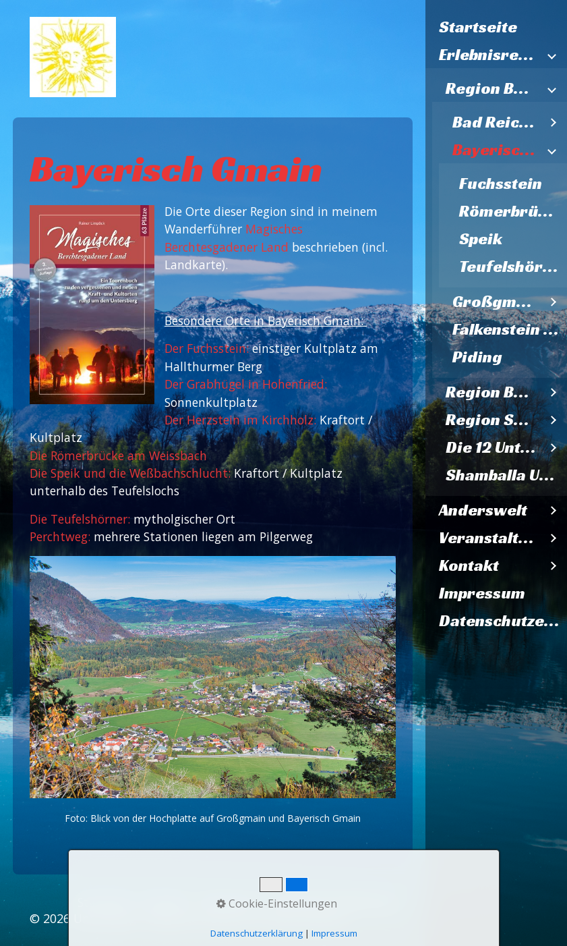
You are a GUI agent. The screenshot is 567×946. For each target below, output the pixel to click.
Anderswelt (483, 510)
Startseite (478, 27)
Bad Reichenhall (496, 122)
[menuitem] (496, 27)
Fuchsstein (500, 183)
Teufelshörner (513, 266)
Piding (477, 357)
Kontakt (469, 565)
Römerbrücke (512, 211)
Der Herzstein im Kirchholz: (240, 420)
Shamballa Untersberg (506, 475)
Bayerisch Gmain (496, 150)
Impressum (482, 593)
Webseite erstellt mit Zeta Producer (246, 918)
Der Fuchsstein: (207, 348)
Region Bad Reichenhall (493, 88)
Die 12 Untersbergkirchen (493, 447)
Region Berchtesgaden (493, 392)
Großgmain (496, 301)
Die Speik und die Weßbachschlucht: (130, 473)
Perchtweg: (62, 536)
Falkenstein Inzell (509, 329)
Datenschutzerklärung (503, 621)
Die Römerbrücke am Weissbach (118, 455)
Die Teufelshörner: (80, 519)
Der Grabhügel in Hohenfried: (246, 384)
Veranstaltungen (489, 538)
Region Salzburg (493, 420)
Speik (480, 239)
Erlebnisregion (489, 55)
